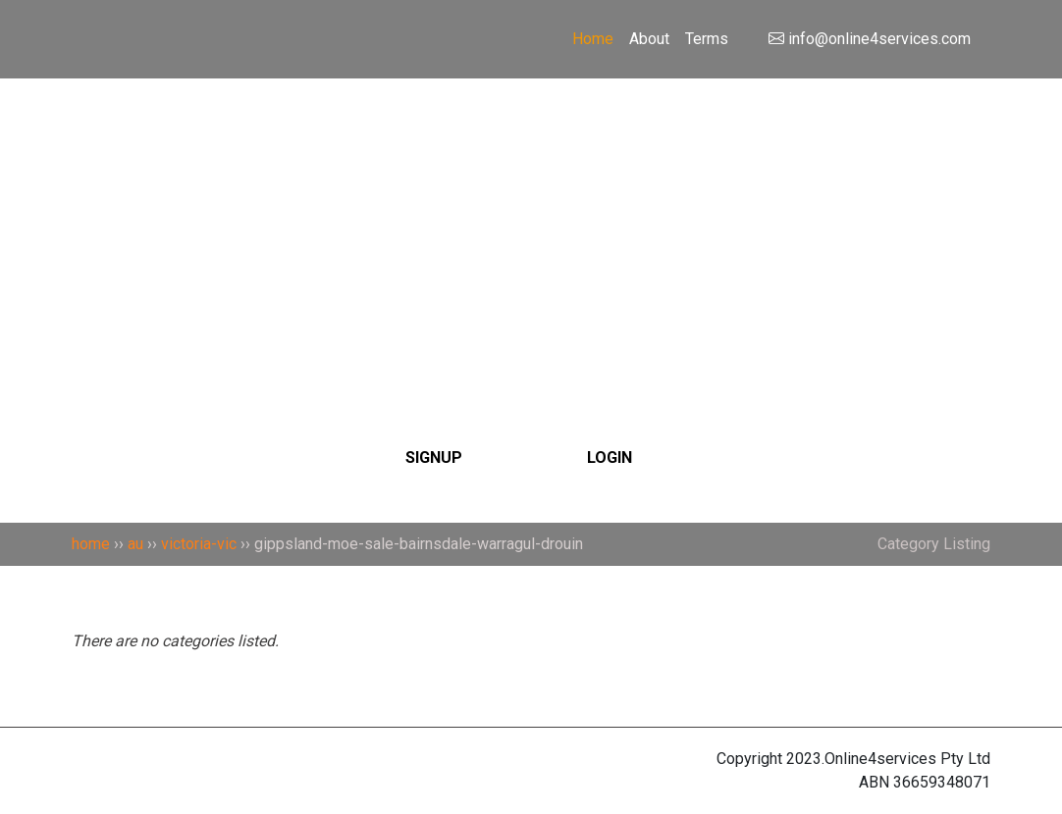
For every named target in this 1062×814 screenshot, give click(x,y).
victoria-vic (199, 543)
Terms (706, 38)
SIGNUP (433, 457)
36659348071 (941, 782)
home (91, 543)
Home (592, 38)
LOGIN (609, 457)
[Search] (531, 208)
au (135, 543)
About (649, 38)
